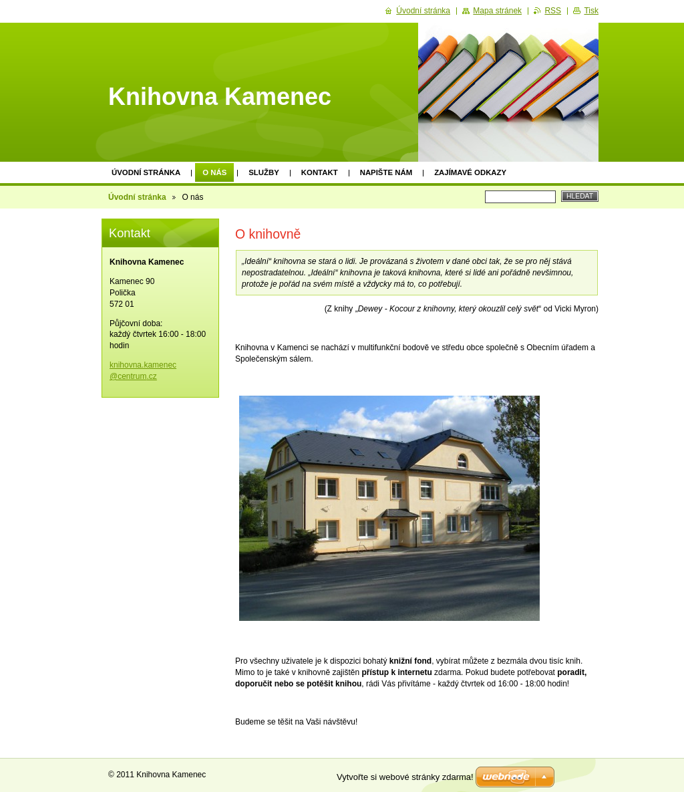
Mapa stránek (497, 10)
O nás (214, 172)
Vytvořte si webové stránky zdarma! (405, 777)
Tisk (591, 10)
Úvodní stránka (146, 172)
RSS (552, 10)
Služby (263, 172)
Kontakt (319, 172)
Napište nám (386, 172)
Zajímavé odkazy (470, 172)
